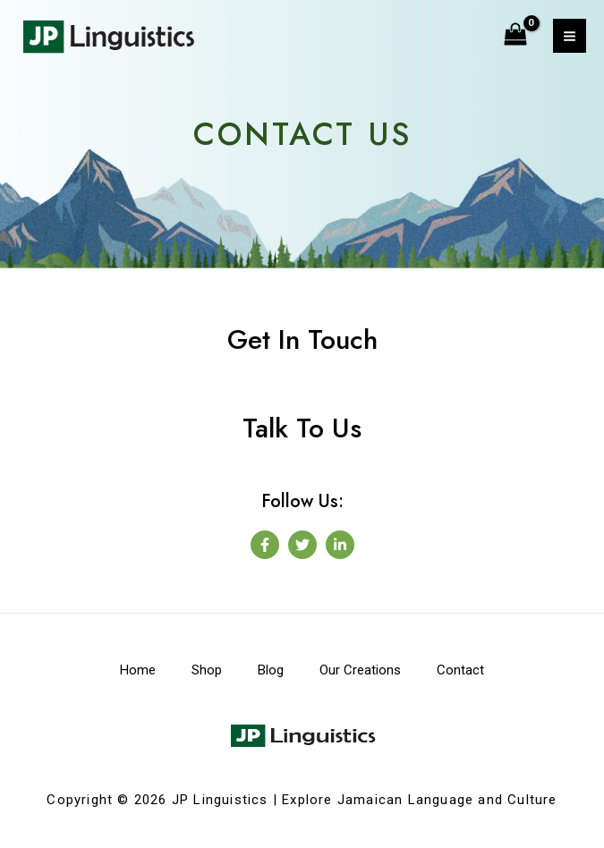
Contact (460, 670)
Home (138, 670)
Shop (206, 670)
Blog (271, 670)
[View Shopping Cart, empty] (516, 36)
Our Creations (360, 670)
